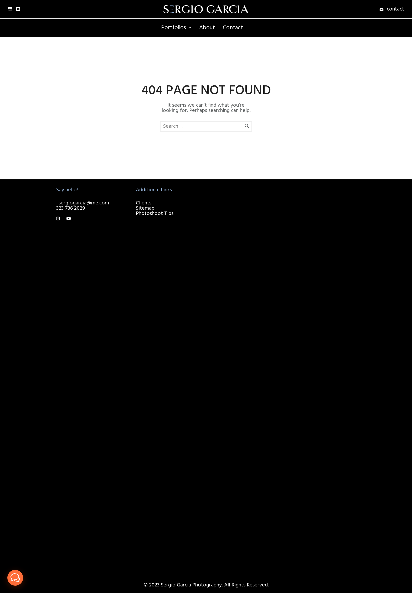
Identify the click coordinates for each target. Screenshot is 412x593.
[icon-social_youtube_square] (18, 9)
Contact (233, 27)
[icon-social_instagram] (10, 9)
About (207, 27)
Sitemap (145, 208)
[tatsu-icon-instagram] (59, 218)
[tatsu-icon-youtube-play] (68, 218)
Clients (143, 203)
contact (395, 9)
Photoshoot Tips (154, 213)
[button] (15, 578)
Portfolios (173, 27)
